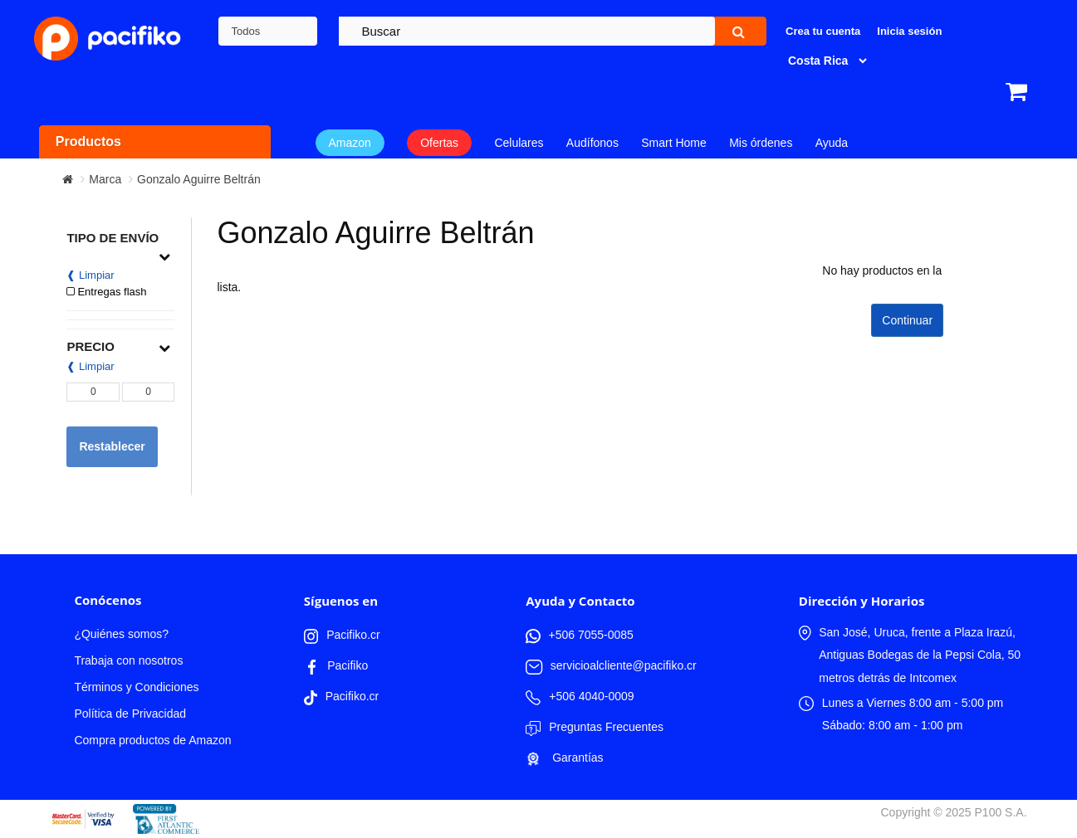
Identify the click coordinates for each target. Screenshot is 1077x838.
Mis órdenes (760, 142)
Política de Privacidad (130, 713)
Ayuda (831, 142)
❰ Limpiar (90, 275)
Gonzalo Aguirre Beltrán (199, 179)
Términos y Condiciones (136, 687)
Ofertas (439, 142)
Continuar (907, 320)
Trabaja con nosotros (128, 660)
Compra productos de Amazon (152, 740)
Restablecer (111, 446)
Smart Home (674, 142)
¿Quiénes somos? (121, 634)
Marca (105, 179)
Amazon (350, 142)
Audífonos (592, 142)
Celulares (518, 142)
